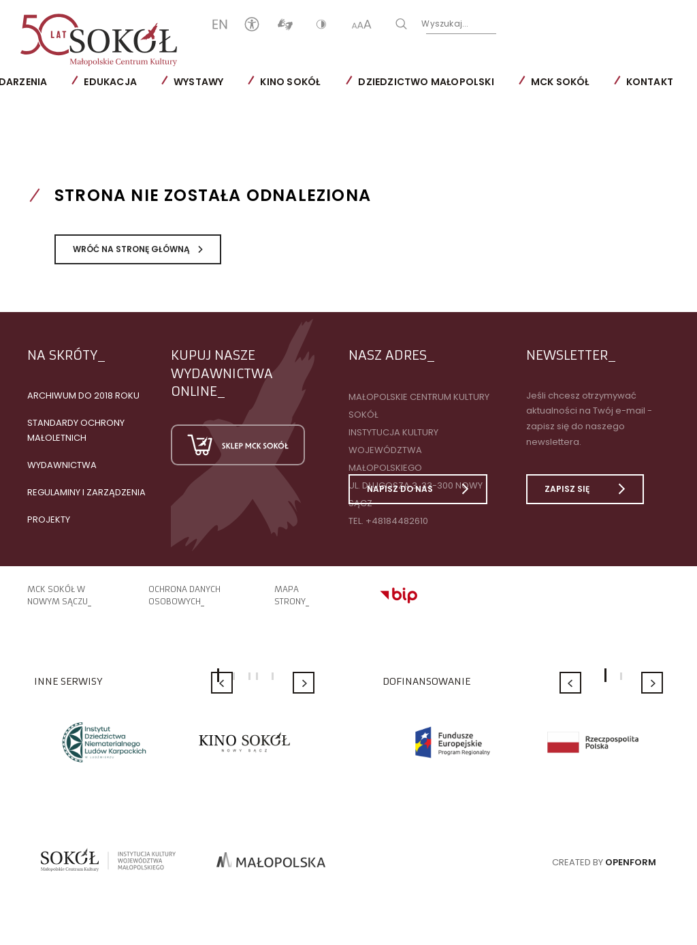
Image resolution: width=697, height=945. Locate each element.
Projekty (48, 519)
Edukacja (110, 82)
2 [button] (234, 676)
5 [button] (273, 676)
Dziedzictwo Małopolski (425, 82)
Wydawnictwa (62, 465)
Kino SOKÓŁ (290, 82)
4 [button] (257, 676)
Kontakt (649, 82)
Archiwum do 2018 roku (83, 395)
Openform (630, 862)
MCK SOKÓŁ (560, 82)
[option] (104, 742)
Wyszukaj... (444, 23)
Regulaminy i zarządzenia (86, 492)
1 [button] (605, 675)
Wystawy (198, 82)
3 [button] (249, 676)
